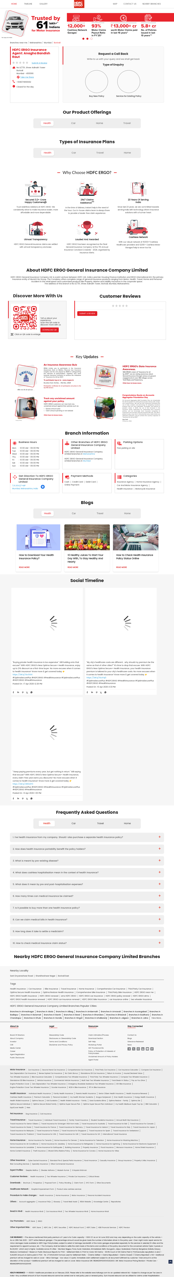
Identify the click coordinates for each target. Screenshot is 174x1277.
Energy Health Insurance (144, 981)
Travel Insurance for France (45, 1011)
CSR (11, 928)
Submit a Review (39, 63)
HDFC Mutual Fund (76, 1111)
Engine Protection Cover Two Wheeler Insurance (29, 971)
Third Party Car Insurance (105, 953)
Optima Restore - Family (118, 984)
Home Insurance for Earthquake (49, 1031)
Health (47, 513)
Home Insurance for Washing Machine (122, 1024)
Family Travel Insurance (78, 1004)
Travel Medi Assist (70, 1085)
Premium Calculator (42, 981)
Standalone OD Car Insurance (93, 957)
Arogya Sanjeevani (103, 981)
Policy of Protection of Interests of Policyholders (101, 936)
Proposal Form (50, 1066)
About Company (17, 922)
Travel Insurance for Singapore (74, 1014)
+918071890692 (24, 82)
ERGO (40, 1105)
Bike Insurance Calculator (42, 960)
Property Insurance (90, 1031)
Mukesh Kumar (63, 1054)
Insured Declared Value (133, 957)
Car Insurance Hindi (54, 1095)
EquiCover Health (17, 991)
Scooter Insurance (58, 971)
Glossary (56, 1085)
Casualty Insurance (107, 1044)
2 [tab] (87, 38)
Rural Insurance (90, 1044)
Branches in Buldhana (139, 898)
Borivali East (63, 860)
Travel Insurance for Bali (117, 1007)
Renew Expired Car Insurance (50, 957)
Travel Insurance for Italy (120, 1011)
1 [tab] (83, 38)
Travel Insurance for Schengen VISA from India (60, 1007)
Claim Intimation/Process (98, 919)
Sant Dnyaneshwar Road (21, 860)
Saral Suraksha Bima (97, 984)
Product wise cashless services (69, 1073)
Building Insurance (72, 1031)
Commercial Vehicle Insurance (66, 964)
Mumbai (47, 43)
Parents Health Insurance (86, 977)
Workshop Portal (95, 928)
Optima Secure (38, 984)
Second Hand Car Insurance (53, 953)
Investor (13, 925)
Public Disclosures (17, 941)
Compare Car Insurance (151, 953)
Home (127, 513)
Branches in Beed (72, 898)
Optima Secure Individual (20, 988)
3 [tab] (91, 38)
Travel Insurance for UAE (68, 1018)
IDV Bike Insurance (123, 967)
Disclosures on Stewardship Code (62, 922)
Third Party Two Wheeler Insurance (104, 960)
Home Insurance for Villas (108, 1034)
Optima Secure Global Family (45, 988)
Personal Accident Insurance (99, 1079)
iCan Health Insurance (123, 981)
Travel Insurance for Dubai (20, 1011)
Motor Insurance (78, 1079)
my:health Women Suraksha (81, 981)
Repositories (116, 1085)
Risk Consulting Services (19, 1048)
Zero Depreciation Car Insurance (23, 957)
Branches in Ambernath (87, 895)
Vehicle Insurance (44, 964)
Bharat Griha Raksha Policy (59, 1034)
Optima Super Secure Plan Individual (98, 988)
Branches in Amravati (111, 895)
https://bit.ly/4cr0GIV (23, 661)
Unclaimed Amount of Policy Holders (103, 940)
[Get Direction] (43, 488)
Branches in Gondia (53, 901)
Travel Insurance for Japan (144, 1011)
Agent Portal (93, 943)
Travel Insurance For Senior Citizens (24, 1007)
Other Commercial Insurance (62, 1048)
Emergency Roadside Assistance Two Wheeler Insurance (91, 967)
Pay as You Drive (138, 964)
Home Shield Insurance (144, 1031)
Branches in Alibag (64, 895)
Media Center (15, 932)
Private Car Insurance (77, 1060)
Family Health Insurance (63, 977)
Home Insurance (62, 1079)
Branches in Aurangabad (135, 895)
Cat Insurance (45, 997)
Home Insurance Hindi (100, 1095)
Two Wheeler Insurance (19, 960)
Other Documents (104, 1066)
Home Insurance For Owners (65, 1024)
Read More (24, 567)
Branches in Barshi (52, 898)
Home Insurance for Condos (84, 1034)
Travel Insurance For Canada (141, 1007)
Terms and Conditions (58, 925)
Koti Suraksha (52, 984)
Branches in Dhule (32, 901)
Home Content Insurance (20, 1034)
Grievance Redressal (136, 925)
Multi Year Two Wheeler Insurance (95, 964)
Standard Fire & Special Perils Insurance (66, 1044)
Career (12, 935)
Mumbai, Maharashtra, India (25, 488)
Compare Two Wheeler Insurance (134, 960)
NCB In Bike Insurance (77, 971)
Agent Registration (17, 938)
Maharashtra (36, 43)
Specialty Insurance (40, 1048)
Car (74, 513)
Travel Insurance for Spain (99, 1014)
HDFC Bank (30, 1105)
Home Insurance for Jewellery (53, 1027)
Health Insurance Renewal (136, 977)
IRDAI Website (85, 1085)
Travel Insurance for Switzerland (126, 1014)
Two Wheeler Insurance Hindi (76, 1095)
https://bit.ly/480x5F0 (125, 661)
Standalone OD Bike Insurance (22, 964)
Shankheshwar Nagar (45, 860)
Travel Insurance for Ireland (97, 1011)
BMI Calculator (151, 988)
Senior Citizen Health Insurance (111, 977)
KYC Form (90, 1066)
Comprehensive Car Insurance (80, 953)
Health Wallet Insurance (19, 984)
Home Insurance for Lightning (108, 1027)
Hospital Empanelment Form (42, 1073)
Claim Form (78, 1066)
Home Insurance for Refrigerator (80, 1027)
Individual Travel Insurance (55, 1004)
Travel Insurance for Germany (71, 1011)
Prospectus (37, 1066)
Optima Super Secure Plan (69, 988)
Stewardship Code (56, 919)
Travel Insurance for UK (90, 1018)
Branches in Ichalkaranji (96, 901)
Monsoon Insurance (124, 1031)
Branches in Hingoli (73, 901)
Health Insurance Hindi (34, 1095)
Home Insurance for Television (92, 1024)
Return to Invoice (114, 957)
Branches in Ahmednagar (22, 895)
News (130, 928)
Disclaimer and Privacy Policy (61, 928)
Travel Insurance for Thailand (22, 1018)
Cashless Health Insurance (20, 981)
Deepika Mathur (32, 1054)
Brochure (26, 1066)
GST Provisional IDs (96, 932)
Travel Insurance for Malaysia (22, 1014)
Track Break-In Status (120, 964)
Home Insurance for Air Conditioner (24, 1027)
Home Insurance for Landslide (22, 1031)
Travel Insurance (35, 1004)
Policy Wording (65, 1066)
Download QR (49, 329)
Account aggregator (27, 1085)
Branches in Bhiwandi (116, 898)
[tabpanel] (87, 24)
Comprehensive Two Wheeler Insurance (71, 960)
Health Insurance (37, 1060)
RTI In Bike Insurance (97, 971)
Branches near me (18, 43)
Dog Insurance (31, 997)
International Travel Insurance (115, 1018)
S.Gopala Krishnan (79, 1054)
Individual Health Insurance (40, 977)
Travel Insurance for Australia (93, 1007)
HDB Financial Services (107, 1111)
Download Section (95, 922)
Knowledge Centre (101, 1085)
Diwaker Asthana (48, 1054)
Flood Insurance (107, 1031)
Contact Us (132, 919)
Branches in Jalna (140, 901)
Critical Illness (93, 1060)
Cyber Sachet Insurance (37, 1044)
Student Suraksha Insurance (102, 1004)
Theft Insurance (39, 1034)
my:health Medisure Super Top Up (129, 988)
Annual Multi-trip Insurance (127, 1004)
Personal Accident (60, 981)
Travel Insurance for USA (46, 1018)
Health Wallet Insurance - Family (73, 984)
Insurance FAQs (44, 1085)
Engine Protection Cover (19, 967)
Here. (29, 991)
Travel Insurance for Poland (48, 1014)
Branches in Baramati (31, 898)
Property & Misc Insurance (144, 1044)
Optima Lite (135, 984)
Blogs (130, 922)
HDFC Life (47, 1111)
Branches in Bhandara (93, 898)
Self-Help (92, 925)
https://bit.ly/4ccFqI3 (74, 664)
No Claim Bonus (71, 957)
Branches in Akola (45, 895)
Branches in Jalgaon (119, 901)
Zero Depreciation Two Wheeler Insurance (49, 967)
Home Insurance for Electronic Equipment (139, 1027)
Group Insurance (125, 1044)
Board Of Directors (17, 919)
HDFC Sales (91, 1111)
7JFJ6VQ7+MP (19, 485)
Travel (100, 513)
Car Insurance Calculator (128, 953)
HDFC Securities (60, 1111)
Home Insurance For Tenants (39, 1024)
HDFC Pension (124, 1111)
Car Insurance (33, 953)
